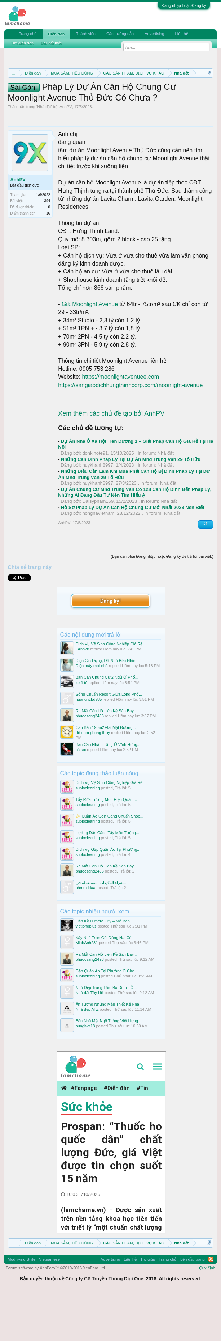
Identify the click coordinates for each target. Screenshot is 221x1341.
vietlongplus (86, 971)
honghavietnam (98, 559)
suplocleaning (88, 833)
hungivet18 (85, 1072)
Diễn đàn (56, 34)
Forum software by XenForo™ (56, 1314)
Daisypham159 (98, 547)
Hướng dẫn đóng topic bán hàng (81, 106)
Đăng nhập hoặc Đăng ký (184, 5)
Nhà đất (44, 152)
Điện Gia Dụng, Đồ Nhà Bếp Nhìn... (107, 706)
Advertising (154, 33)
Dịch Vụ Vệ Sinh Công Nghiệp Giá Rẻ (109, 690)
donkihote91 (95, 499)
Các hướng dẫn (120, 33)
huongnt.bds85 (89, 745)
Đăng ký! (110, 646)
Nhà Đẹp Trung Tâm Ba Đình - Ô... (106, 1033)
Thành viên (85, 33)
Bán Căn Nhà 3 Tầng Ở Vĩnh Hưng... (108, 790)
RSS (210, 1305)
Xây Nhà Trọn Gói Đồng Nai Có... (105, 983)
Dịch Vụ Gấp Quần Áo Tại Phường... (108, 895)
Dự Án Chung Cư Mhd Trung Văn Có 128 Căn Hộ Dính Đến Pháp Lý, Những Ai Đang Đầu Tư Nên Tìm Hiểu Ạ (134, 538)
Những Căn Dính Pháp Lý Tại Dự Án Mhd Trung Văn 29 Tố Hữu (130, 505)
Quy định (207, 1314)
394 (47, 247)
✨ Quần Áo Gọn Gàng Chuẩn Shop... (109, 862)
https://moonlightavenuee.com (120, 423)
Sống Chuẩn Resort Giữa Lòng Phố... (109, 740)
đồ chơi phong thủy (93, 778)
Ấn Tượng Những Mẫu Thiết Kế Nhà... (109, 1050)
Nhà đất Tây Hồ (90, 1038)
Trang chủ (28, 33)
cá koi (81, 795)
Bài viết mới (51, 43)
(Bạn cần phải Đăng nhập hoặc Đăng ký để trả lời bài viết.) (162, 602)
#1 (206, 570)
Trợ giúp (147, 1305)
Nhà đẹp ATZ (87, 1055)
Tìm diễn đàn (22, 43)
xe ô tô (82, 728)
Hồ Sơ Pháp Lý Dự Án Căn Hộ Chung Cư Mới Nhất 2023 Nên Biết (132, 553)
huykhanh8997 (97, 511)
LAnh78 (82, 695)
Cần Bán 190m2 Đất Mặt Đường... (106, 773)
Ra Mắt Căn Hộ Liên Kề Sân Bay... (106, 756)
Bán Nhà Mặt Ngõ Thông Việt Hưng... (108, 1067)
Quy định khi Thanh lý (151, 98)
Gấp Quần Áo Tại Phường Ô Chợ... (107, 1016)
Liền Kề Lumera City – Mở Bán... (104, 966)
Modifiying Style (21, 1305)
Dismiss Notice (207, 90)
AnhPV (65, 152)
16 (48, 259)
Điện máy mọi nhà (92, 711)
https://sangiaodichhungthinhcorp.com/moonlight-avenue (130, 431)
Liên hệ (181, 33)
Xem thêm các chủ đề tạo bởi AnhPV (111, 459)
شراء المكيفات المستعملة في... (101, 928)
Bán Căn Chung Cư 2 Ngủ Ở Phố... (107, 723)
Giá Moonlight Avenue (90, 350)
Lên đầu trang (192, 1305)
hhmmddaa (86, 934)
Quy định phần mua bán (84, 98)
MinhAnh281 (87, 988)
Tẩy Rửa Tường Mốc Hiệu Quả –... (106, 845)
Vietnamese (49, 1305)
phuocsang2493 (90, 761)
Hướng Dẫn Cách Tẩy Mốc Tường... (108, 878)
